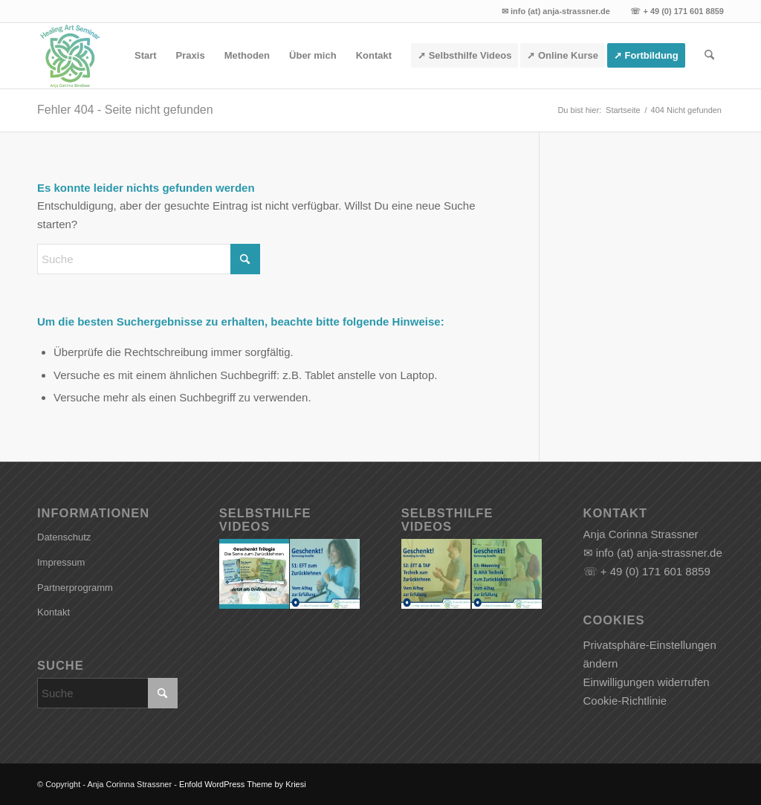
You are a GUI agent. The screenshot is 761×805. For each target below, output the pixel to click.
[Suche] (709, 55)
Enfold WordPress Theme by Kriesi (242, 784)
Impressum (61, 562)
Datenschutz (64, 537)
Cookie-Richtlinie (625, 700)
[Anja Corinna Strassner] (70, 55)
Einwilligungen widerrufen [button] (646, 682)
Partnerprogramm (75, 587)
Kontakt (53, 612)
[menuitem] (145, 55)
